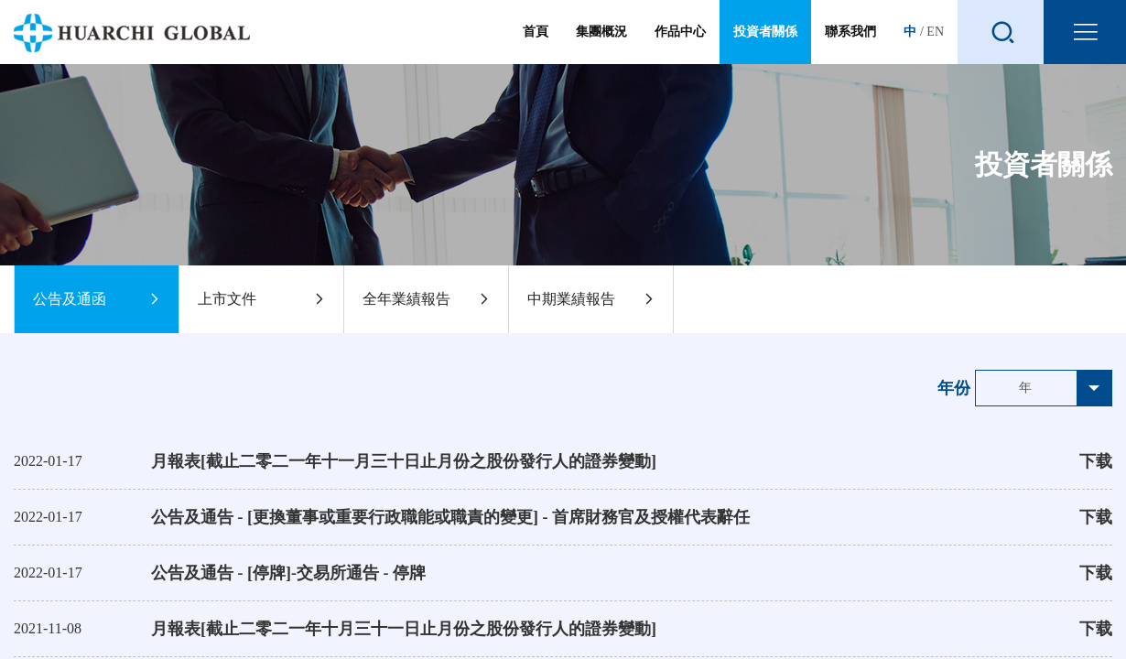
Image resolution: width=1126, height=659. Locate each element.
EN (935, 31)
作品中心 (680, 44)
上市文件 (261, 299)
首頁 (535, 44)
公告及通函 (97, 299)
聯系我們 (850, 44)
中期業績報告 (591, 299)
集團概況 (601, 44)
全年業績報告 (426, 299)
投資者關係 (765, 32)
